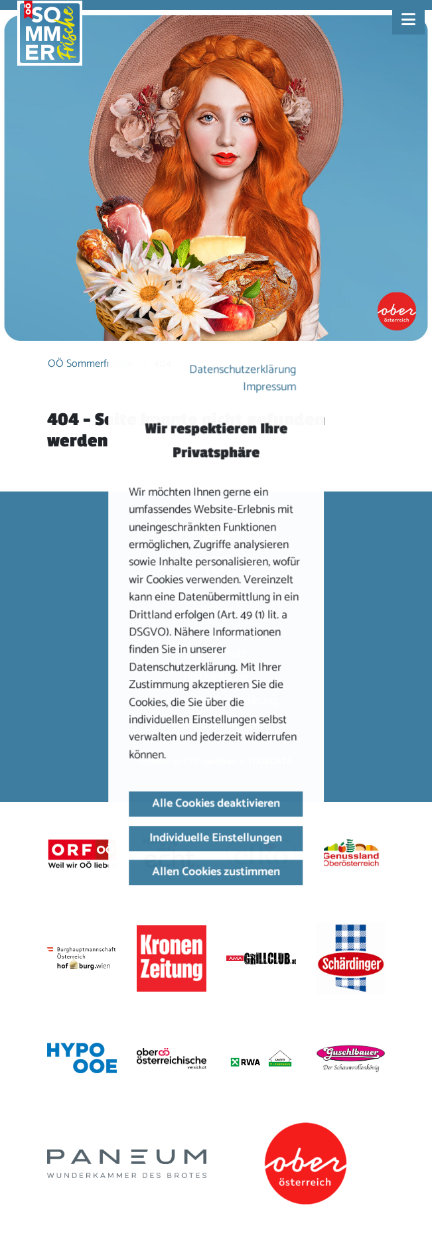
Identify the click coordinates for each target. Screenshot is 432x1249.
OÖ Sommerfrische (90, 364)
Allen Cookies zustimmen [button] (216, 872)
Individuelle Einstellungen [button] (216, 838)
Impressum (270, 387)
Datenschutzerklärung (243, 369)
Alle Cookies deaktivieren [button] (216, 803)
